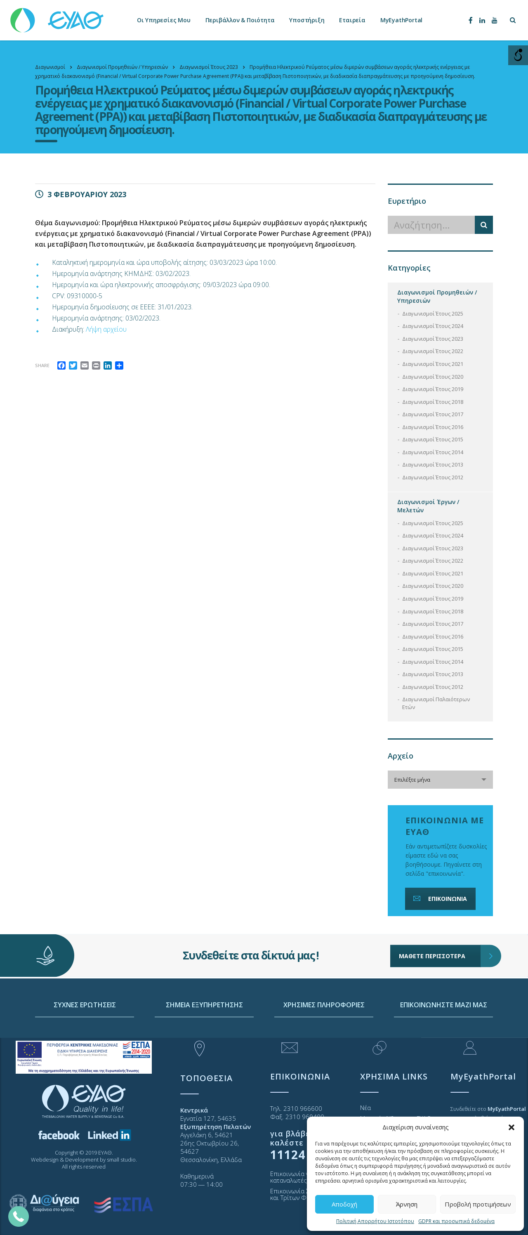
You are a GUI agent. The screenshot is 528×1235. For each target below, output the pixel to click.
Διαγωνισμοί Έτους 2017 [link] (432, 414)
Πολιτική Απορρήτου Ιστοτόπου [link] (375, 1221)
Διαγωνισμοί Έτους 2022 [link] (432, 351)
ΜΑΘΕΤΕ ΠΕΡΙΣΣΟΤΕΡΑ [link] (440, 934)
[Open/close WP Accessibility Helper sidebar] (518, 55)
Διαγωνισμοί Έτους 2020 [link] (432, 376)
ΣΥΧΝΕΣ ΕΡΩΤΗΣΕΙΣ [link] (85, 1034)
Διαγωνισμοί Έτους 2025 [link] (432, 313)
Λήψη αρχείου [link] (106, 329)
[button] (511, 1127)
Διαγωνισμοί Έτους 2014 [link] (432, 452)
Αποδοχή (344, 1204)
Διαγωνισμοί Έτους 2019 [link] (432, 389)
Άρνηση (406, 1204)
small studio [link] (121, 1159)
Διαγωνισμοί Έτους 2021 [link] (432, 364)
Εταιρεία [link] (352, 20)
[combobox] (440, 780)
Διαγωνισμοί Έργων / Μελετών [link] (428, 506)
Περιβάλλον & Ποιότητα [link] (240, 20)
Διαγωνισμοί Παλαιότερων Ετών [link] (436, 703)
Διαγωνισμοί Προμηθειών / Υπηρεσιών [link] (437, 296)
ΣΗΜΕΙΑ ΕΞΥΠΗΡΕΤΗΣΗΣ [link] (204, 1034)
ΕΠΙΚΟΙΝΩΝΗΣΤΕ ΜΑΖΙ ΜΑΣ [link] (443, 1034)
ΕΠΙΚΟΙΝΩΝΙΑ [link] (439, 899)
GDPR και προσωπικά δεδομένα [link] (456, 1221)
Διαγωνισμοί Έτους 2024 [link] (432, 326)
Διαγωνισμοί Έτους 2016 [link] (432, 427)
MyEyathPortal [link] (401, 20)
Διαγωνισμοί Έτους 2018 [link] (432, 401)
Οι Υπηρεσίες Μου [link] (164, 20)
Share (42, 365)
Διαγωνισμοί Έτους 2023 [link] (432, 338)
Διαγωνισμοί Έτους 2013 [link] (432, 464)
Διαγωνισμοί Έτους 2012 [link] (432, 477)
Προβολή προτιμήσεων (478, 1204)
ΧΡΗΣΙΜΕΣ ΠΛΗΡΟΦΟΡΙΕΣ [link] (324, 1034)
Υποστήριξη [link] (306, 20)
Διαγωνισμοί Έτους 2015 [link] (432, 439)
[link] (57, 16)
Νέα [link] (365, 1107)
